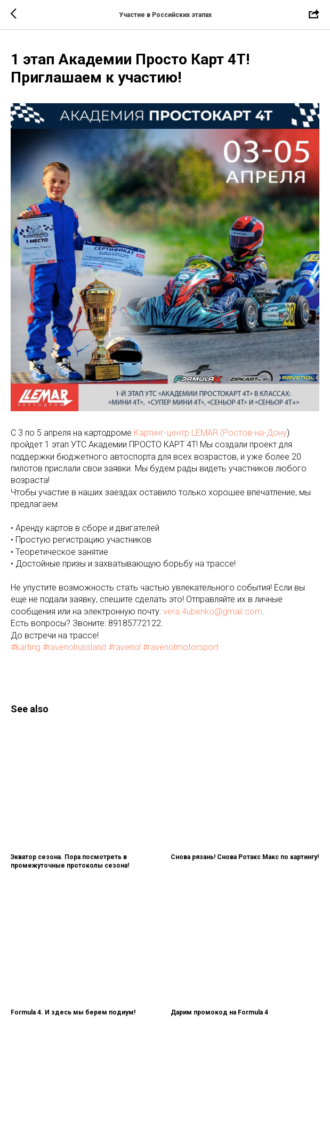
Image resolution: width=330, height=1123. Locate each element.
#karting (26, 647)
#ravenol (124, 647)
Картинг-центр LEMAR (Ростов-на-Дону (210, 433)
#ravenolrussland (74, 647)
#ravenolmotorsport (181, 647)
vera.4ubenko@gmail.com (212, 611)
